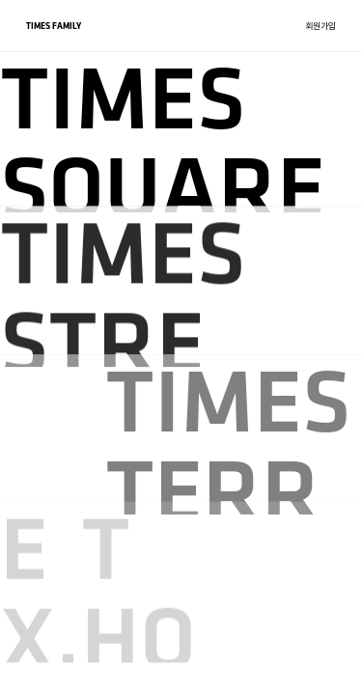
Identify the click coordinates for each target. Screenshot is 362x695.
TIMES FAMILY (53, 25)
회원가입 (320, 25)
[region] (181, 347)
